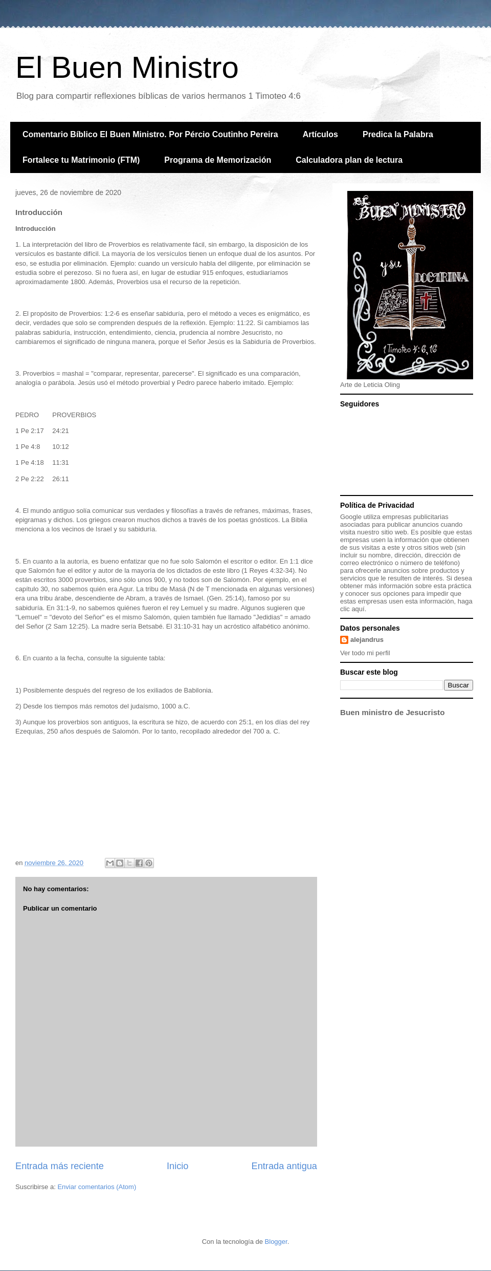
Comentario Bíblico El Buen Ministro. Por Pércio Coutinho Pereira (150, 134)
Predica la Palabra (398, 134)
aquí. (358, 609)
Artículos (320, 134)
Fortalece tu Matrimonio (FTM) (81, 160)
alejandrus (367, 639)
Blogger (276, 1241)
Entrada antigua (284, 1166)
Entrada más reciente (59, 1166)
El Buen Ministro (127, 67)
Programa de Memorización (217, 160)
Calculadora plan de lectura (349, 160)
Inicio (177, 1166)
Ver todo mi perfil (365, 653)
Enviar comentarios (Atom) (96, 1187)
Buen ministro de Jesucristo (392, 712)
